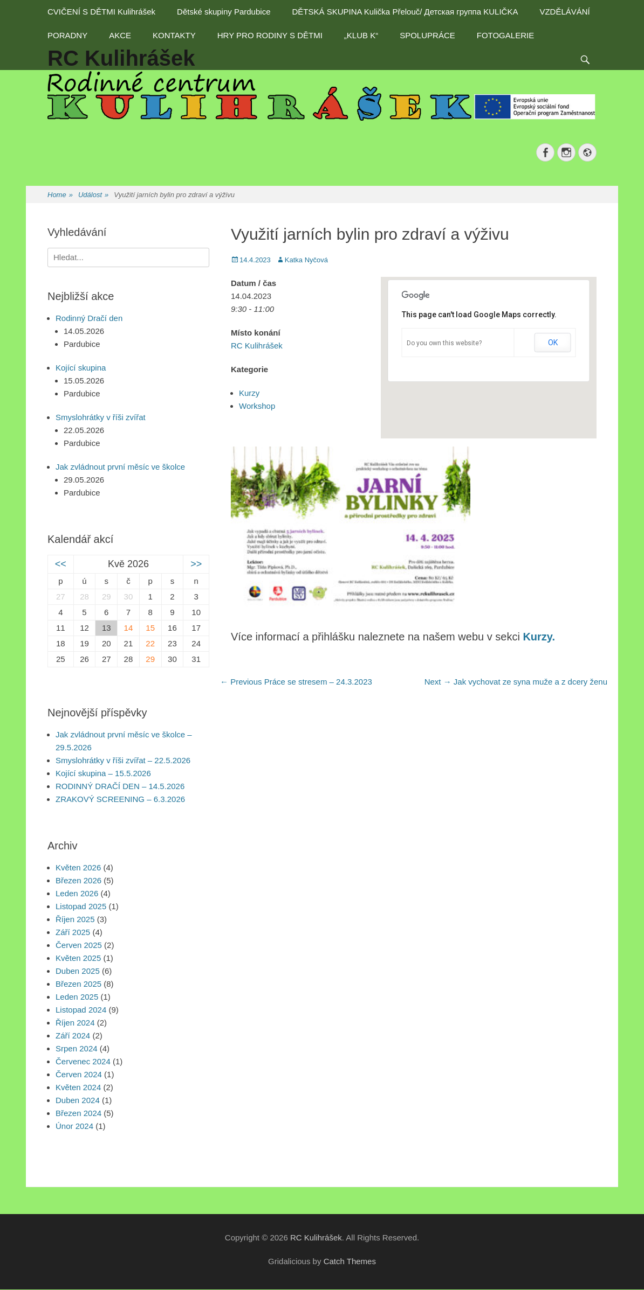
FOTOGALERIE (505, 35)
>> (196, 564)
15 (150, 627)
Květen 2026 (78, 867)
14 (128, 627)
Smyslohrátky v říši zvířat (101, 417)
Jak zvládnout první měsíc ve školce (120, 466)
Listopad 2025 (81, 906)
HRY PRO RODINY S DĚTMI (270, 35)
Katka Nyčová (306, 260)
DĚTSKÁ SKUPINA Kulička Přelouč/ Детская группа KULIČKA (405, 11)
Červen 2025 (79, 945)
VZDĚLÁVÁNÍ (564, 11)
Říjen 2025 (75, 919)
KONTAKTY (174, 35)
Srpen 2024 (77, 1048)
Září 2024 (73, 1035)
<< (60, 564)
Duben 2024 (78, 1100)
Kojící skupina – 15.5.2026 (103, 773)
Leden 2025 (77, 996)
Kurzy (249, 393)
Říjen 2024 (75, 1022)
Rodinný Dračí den (89, 318)
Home (60, 195)
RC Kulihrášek (257, 345)
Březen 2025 (78, 983)
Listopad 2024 (81, 1009)
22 (150, 643)
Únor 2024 (74, 1126)
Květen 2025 (78, 958)
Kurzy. (539, 637)
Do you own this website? (444, 343)
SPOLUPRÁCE (427, 35)
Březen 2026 (78, 880)
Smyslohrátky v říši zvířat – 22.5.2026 (123, 760)
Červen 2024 (79, 1074)
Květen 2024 (78, 1087)
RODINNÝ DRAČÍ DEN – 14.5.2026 (120, 786)
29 (150, 659)
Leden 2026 (77, 893)
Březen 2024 (78, 1113)
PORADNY (67, 35)
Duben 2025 (78, 970)
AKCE (120, 35)
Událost (93, 195)
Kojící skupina (81, 367)
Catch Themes (350, 1261)
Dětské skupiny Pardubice (223, 11)
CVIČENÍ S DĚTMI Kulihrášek (101, 11)
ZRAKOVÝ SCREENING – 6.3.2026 (120, 799)
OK (553, 342)
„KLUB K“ (361, 35)
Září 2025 (73, 932)
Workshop (257, 405)
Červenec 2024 (83, 1061)
